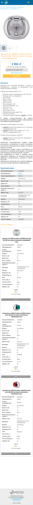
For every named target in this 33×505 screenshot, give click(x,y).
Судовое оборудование (16, 498)
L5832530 (5, 127)
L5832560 (5, 138)
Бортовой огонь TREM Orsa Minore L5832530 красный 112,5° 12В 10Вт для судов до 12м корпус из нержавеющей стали (16, 392)
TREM (20, 173)
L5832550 (5, 130)
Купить (16, 76)
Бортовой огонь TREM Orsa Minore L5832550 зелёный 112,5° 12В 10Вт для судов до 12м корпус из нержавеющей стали (16, 315)
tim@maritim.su (16, 500)
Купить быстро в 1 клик (16, 72)
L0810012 (23, 115)
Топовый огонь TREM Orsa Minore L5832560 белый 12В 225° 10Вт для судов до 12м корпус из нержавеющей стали (16, 240)
